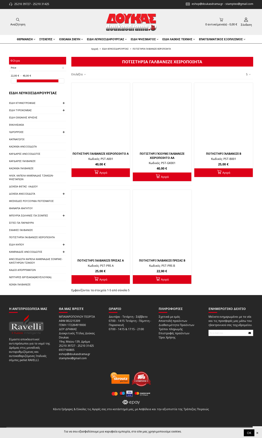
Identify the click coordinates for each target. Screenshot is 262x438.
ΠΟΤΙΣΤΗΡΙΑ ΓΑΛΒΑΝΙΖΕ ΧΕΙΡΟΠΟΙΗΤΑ (32, 237)
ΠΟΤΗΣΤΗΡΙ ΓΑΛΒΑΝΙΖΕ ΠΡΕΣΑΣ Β (162, 260)
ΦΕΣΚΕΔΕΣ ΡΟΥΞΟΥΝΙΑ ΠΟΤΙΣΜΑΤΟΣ (31, 201)
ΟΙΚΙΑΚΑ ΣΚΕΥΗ (69, 39)
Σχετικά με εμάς (169, 317)
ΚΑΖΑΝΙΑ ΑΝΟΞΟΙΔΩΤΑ (23, 146)
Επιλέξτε (78, 74)
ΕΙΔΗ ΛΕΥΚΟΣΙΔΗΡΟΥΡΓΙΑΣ (105, 39)
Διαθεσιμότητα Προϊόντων (176, 325)
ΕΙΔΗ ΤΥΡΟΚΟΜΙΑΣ (20, 110)
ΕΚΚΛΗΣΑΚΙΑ (16, 124)
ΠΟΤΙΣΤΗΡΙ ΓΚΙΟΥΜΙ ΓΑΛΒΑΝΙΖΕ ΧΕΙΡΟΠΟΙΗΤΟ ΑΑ (162, 156)
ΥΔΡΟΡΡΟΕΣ (16, 132)
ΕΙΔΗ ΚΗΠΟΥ (16, 244)
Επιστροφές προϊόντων (174, 333)
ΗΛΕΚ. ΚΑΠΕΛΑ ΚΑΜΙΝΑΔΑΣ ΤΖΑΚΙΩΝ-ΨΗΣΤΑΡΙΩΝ (31, 177)
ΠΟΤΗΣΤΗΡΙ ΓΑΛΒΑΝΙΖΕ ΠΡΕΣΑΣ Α (100, 260)
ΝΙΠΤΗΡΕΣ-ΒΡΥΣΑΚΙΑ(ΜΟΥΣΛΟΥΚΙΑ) (30, 277)
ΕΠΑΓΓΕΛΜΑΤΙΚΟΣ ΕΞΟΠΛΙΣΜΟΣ (221, 39)
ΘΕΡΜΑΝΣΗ (25, 39)
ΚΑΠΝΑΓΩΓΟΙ (16, 139)
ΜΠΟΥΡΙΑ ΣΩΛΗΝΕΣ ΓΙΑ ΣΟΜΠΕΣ (28, 215)
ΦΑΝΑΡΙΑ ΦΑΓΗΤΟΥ (21, 208)
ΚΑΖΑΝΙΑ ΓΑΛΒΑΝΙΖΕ (21, 168)
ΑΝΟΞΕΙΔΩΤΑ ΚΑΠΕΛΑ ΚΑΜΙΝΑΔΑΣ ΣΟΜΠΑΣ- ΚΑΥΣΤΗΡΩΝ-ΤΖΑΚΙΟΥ (36, 260)
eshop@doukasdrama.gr (207, 4)
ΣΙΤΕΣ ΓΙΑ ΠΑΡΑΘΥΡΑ (21, 222)
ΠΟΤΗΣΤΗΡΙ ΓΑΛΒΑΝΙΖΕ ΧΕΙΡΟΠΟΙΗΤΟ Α (101, 154)
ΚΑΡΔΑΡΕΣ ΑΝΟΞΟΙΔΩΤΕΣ (24, 153)
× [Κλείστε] (257, 433)
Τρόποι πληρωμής (171, 329)
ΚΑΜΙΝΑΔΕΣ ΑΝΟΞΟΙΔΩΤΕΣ (25, 251)
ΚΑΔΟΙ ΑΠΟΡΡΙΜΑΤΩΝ (22, 270)
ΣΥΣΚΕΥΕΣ (45, 39)
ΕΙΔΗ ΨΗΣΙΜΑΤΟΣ (143, 39)
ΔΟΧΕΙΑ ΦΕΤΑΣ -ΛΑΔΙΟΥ (23, 186)
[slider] (14, 80)
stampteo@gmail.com (239, 4)
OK (249, 433)
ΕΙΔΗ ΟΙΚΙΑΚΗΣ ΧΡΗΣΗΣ (23, 117)
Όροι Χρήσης (167, 337)
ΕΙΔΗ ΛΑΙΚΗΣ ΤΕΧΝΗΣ (177, 39)
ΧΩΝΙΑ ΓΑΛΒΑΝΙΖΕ (19, 284)
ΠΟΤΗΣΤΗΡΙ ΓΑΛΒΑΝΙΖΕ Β (223, 154)
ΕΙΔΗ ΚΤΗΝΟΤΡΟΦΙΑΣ (22, 103)
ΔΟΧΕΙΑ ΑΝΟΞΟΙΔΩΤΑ (22, 193)
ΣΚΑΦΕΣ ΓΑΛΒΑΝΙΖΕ (21, 230)
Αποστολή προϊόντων (173, 321)
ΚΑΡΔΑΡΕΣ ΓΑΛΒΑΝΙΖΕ (22, 161)
